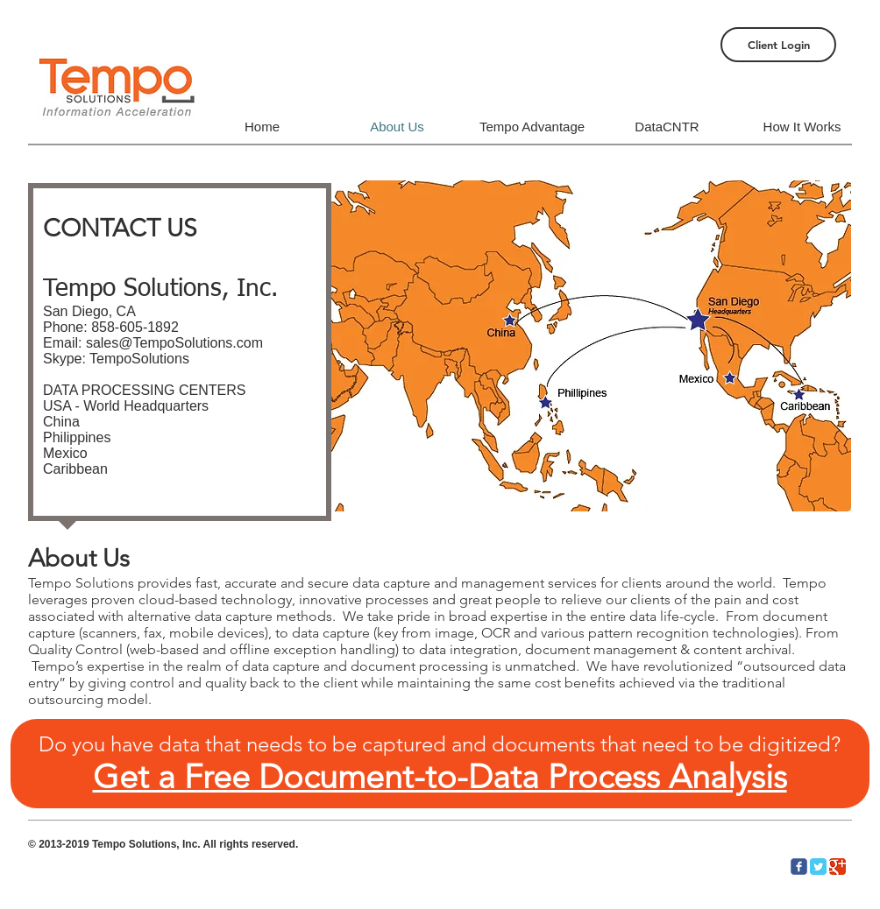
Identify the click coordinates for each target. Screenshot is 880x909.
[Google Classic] (837, 866)
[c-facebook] (799, 866)
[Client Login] (778, 44)
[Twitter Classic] (818, 866)
